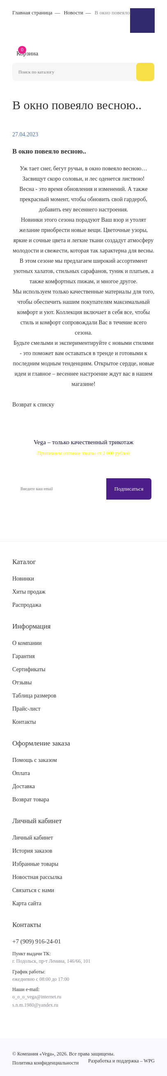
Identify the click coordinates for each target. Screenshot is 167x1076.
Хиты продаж (29, 592)
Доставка (23, 786)
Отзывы (22, 682)
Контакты (24, 722)
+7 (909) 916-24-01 (36, 941)
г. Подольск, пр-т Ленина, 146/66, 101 (51, 961)
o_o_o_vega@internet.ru (36, 997)
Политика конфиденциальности (45, 1063)
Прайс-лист (26, 709)
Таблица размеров (34, 696)
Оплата (21, 773)
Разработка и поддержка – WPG (121, 1061)
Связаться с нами (33, 890)
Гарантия (23, 656)
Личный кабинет (32, 838)
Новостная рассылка (37, 877)
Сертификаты (29, 669)
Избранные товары (35, 864)
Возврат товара (30, 799)
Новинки (23, 579)
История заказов (32, 851)
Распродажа (26, 605)
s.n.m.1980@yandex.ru (35, 1005)
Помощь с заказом (34, 760)
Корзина (27, 52)
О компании (26, 643)
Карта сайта (26, 903)
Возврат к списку (33, 404)
